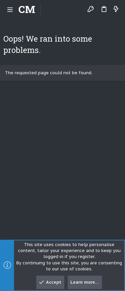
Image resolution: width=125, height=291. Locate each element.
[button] (10, 9)
